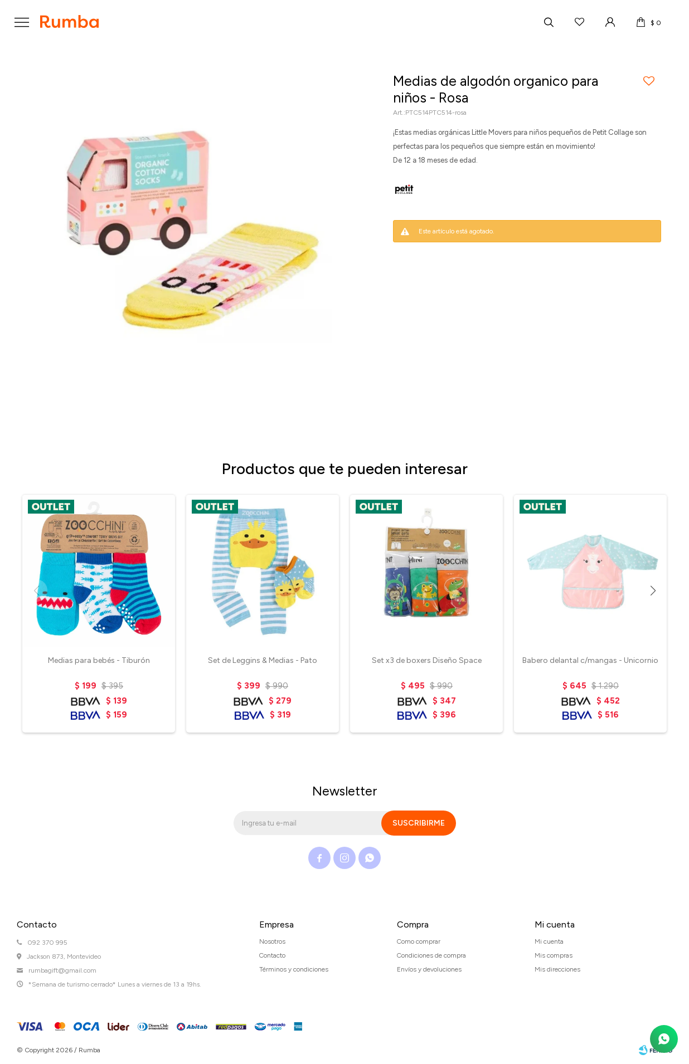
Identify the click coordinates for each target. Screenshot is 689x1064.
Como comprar (418, 941)
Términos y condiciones (293, 969)
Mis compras (553, 955)
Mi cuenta (549, 941)
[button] (653, 590)
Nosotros (272, 941)
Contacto (272, 955)
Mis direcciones (557, 969)
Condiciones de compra (431, 955)
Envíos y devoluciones (429, 969)
